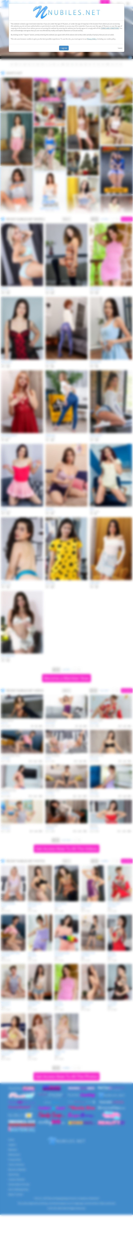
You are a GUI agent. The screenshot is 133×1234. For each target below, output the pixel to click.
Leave (120, 48)
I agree (64, 48)
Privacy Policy (91, 39)
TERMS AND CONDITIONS (110, 28)
